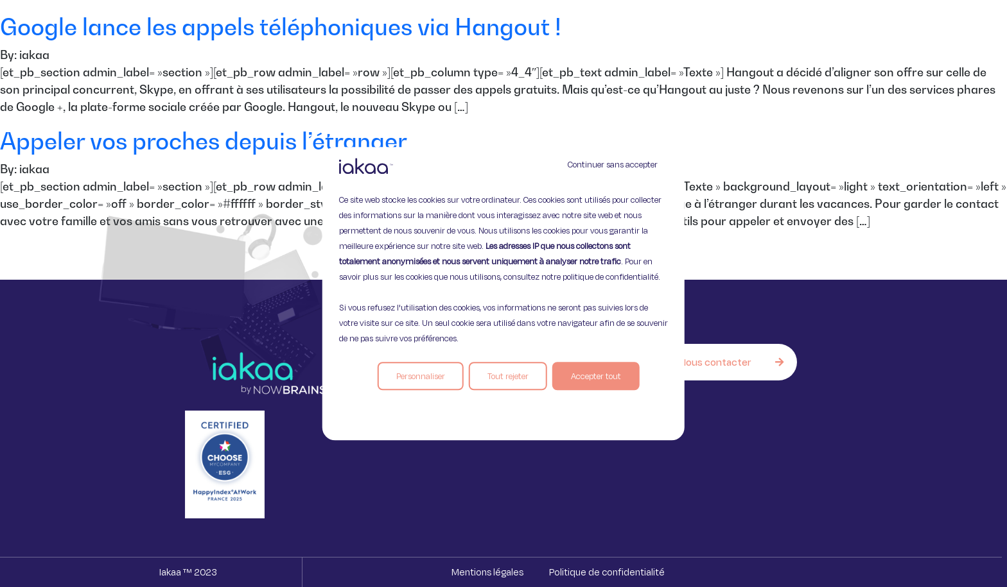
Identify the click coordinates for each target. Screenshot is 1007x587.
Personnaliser (420, 376)
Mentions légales (487, 572)
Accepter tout (596, 376)
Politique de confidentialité (607, 572)
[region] (503, 294)
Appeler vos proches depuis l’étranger (203, 141)
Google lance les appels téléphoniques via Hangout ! (280, 26)
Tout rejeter (508, 376)
